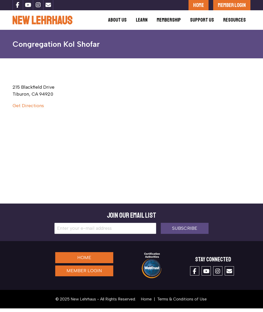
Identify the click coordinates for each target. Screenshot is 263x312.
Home (198, 5)
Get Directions (28, 109)
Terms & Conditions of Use (182, 302)
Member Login (232, 5)
